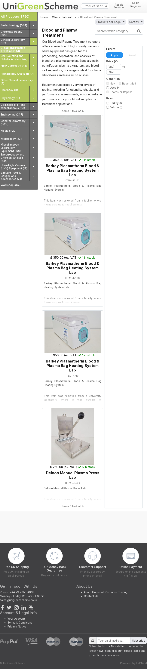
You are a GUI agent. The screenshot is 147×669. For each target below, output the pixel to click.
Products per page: (109, 21)
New (112, 83)
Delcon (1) (116, 107)
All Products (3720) (15, 16)
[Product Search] (95, 6)
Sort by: (134, 21)
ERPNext (141, 663)
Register (135, 6)
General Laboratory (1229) (13, 122)
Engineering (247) (12, 114)
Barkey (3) (116, 103)
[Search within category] (118, 31)
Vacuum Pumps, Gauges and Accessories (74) (11, 176)
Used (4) (115, 87)
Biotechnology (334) (14, 25)
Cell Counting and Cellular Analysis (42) (14, 57)
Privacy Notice (17, 626)
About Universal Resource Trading (105, 592)
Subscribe (138, 640)
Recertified (129, 83)
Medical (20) (8, 130)
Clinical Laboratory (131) (13, 41)
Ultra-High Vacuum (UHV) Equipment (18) (14, 167)
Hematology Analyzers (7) (17, 73)
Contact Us (91, 596)
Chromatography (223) (11, 33)
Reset (132, 55)
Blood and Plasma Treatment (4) (13, 49)
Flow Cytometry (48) (14, 65)
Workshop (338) (11, 185)
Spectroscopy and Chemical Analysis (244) (12, 157)
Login (135, 3)
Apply (114, 55)
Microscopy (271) (12, 138)
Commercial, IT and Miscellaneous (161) (13, 106)
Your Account (16, 618)
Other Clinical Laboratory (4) (17, 82)
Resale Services (119, 6)
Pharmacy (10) (10, 89)
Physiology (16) (10, 98)
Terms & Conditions (20, 622)
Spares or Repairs (121, 92)
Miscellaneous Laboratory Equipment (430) (11, 148)
